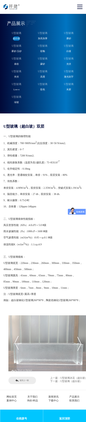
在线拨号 (21, 418)
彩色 (42, 89)
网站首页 (12, 396)
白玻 (68, 51)
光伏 (68, 64)
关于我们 (32, 396)
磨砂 (68, 38)
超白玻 (16, 38)
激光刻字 (68, 76)
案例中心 (12, 400)
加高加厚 (42, 38)
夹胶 (68, 89)
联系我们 (74, 400)
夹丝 (16, 76)
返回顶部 (64, 418)
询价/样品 (32, 400)
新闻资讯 (53, 396)
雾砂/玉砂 (16, 51)
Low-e (16, 89)
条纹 (16, 64)
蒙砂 (42, 64)
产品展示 (74, 396)
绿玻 (16, 102)
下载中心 (53, 400)
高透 (42, 76)
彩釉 (42, 51)
